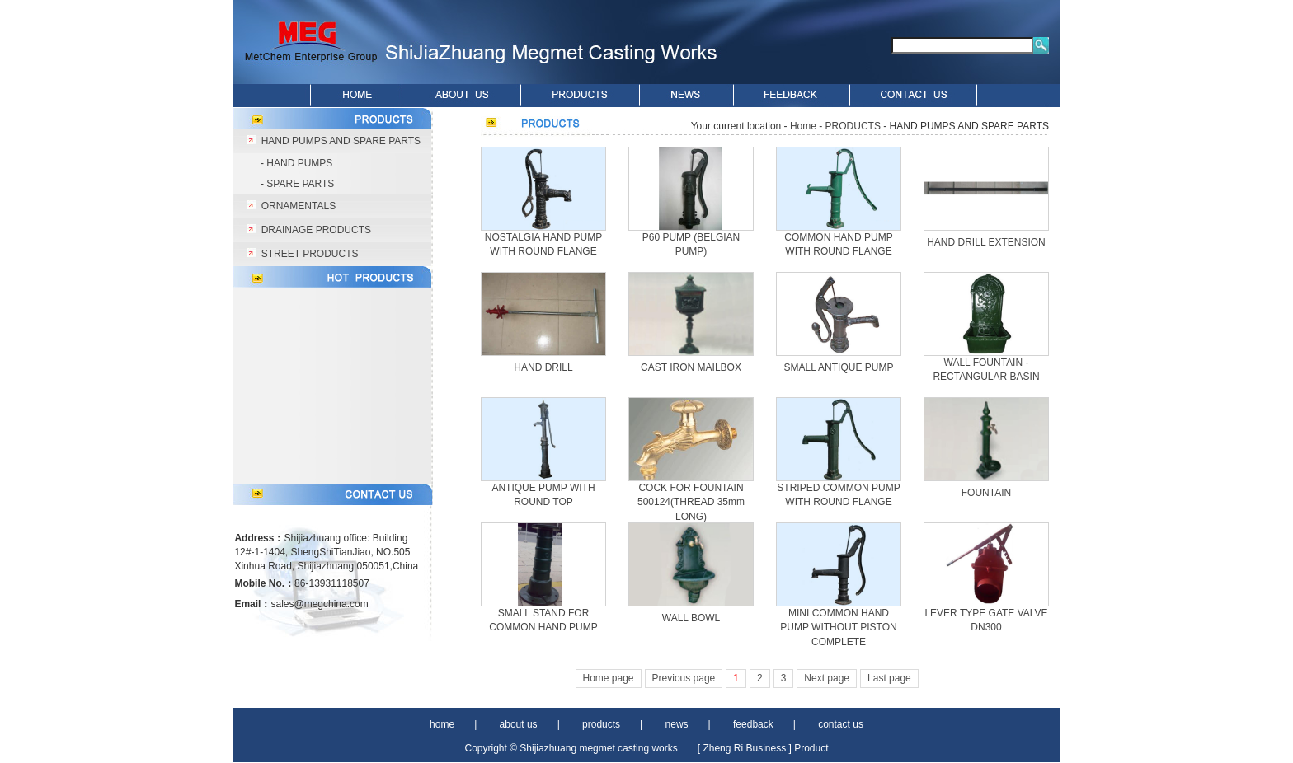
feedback (753, 724)
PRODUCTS (853, 126)
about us (519, 724)
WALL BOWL (691, 618)
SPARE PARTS (300, 184)
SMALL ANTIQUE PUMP (839, 367)
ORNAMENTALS (298, 206)
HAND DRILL (543, 367)
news (677, 724)
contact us (840, 724)
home (442, 724)
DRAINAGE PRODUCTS (316, 230)
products (601, 724)
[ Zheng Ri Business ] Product (763, 748)
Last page (889, 678)
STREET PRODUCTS (310, 254)
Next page (826, 678)
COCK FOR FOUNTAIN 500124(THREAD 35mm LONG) (691, 502)
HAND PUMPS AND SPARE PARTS (341, 141)
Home (803, 126)
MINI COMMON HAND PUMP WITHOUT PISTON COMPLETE (838, 627)
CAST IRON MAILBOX (691, 367)
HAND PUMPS (299, 163)
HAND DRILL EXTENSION (986, 242)
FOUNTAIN (986, 493)
